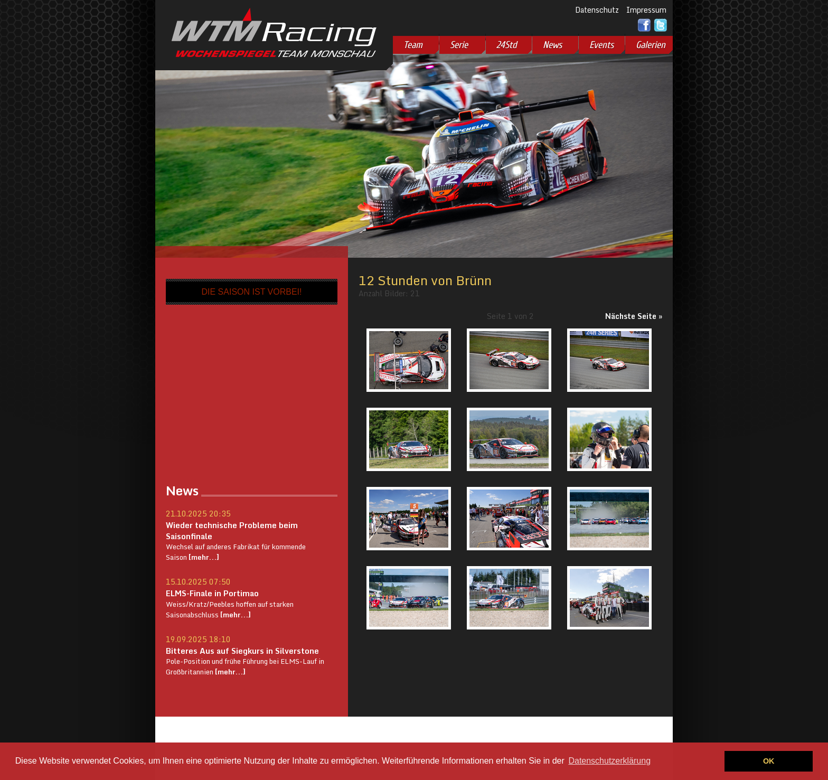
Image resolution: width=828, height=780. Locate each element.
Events (601, 45)
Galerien (650, 45)
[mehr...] (203, 557)
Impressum (646, 10)
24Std (506, 45)
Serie (459, 45)
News (552, 45)
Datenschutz (597, 10)
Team (412, 45)
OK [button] (769, 761)
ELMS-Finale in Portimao (212, 593)
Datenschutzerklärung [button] (609, 760)
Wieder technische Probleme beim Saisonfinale (232, 530)
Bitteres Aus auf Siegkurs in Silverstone (242, 650)
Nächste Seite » (633, 316)
